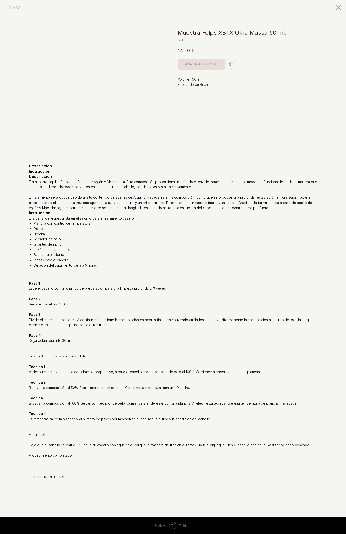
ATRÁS (14, 7)
